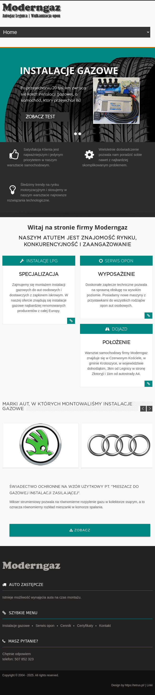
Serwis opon (44, 626)
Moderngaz (31, 7)
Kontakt (105, 626)
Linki (150, 685)
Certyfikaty (85, 626)
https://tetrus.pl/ (134, 685)
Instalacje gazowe (16, 626)
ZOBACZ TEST (40, 117)
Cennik (65, 626)
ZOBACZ (82, 530)
